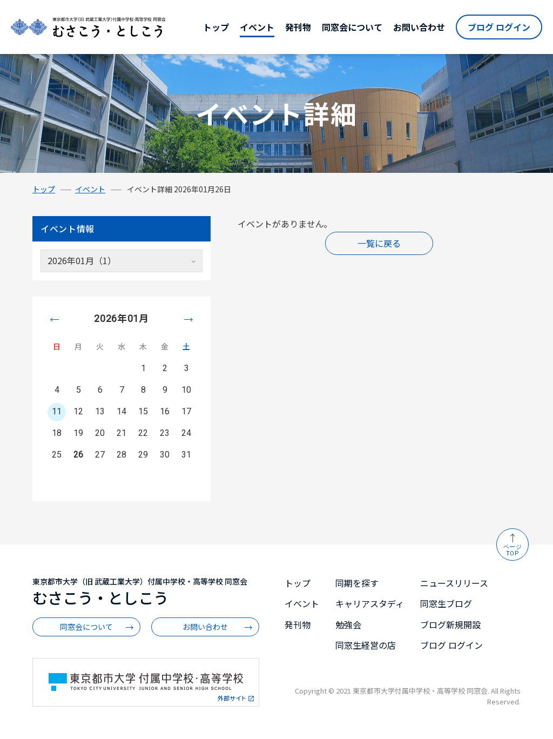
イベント (257, 27)
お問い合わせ (419, 27)
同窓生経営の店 (365, 645)
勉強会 (348, 624)
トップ (216, 27)
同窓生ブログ (446, 603)
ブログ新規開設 (450, 624)
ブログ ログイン (499, 27)
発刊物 (298, 27)
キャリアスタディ (369, 603)
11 (57, 411)
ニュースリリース (454, 583)
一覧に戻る (379, 243)
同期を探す (357, 583)
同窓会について (352, 27)
